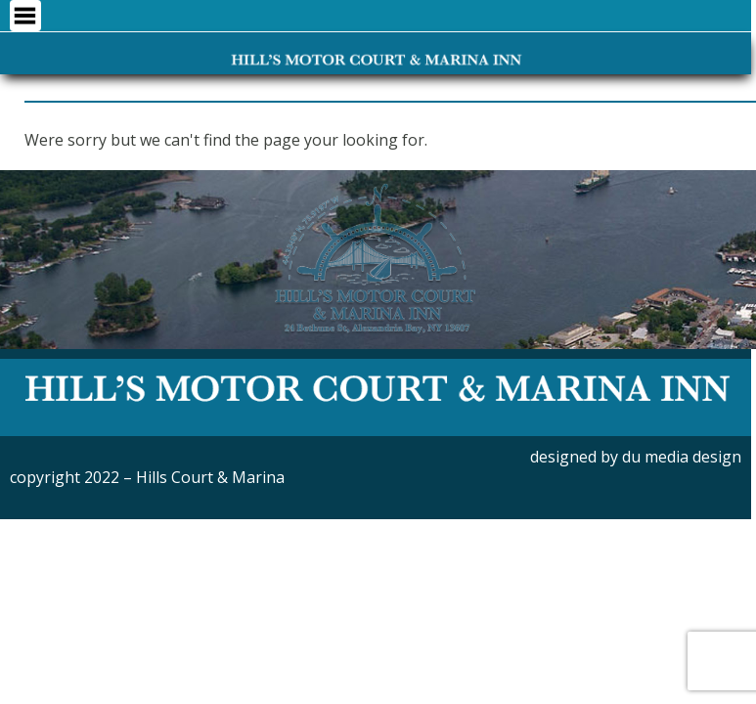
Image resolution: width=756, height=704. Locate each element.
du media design (681, 456)
